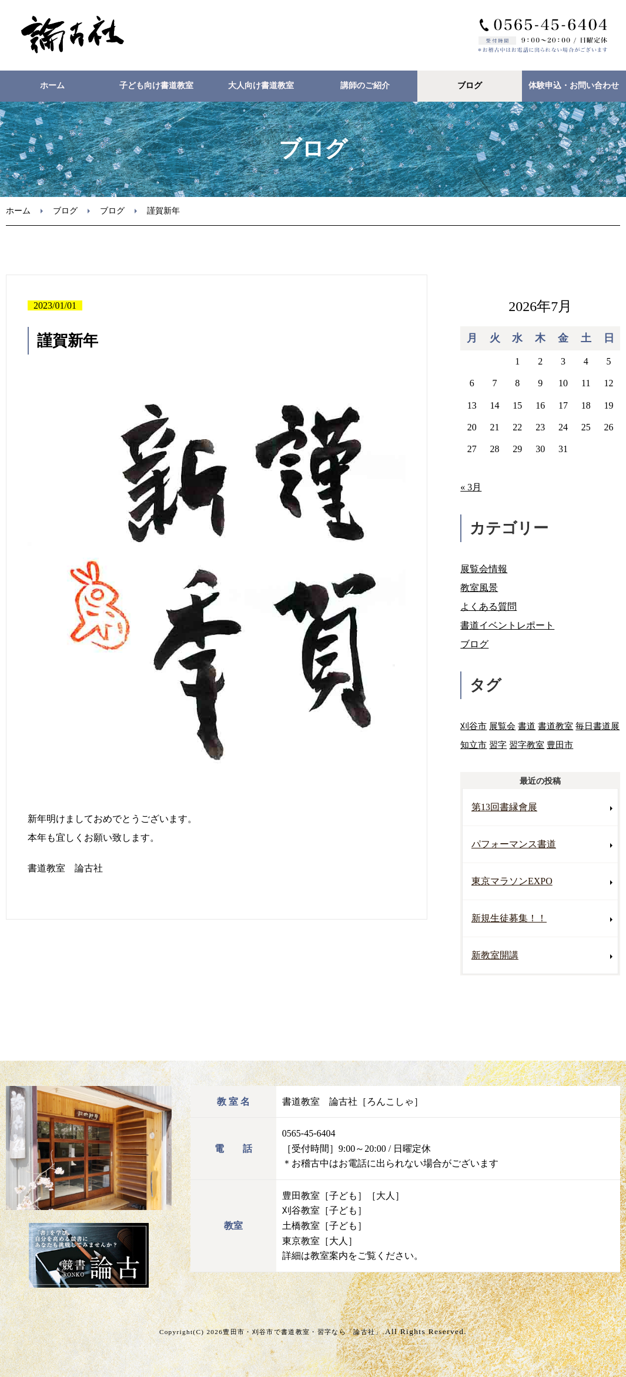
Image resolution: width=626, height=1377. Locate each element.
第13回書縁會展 (504, 807)
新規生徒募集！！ (509, 918)
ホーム (52, 85)
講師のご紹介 (365, 85)
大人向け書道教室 (261, 85)
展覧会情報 (483, 569)
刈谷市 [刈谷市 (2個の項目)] (473, 726)
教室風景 (479, 588)
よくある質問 (488, 606)
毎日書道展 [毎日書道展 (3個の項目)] (597, 726)
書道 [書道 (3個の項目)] (526, 726)
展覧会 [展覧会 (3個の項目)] (502, 726)
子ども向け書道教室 (156, 85)
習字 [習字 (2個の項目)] (498, 745)
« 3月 (470, 487)
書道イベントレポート (507, 625)
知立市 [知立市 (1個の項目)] (473, 745)
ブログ (469, 85)
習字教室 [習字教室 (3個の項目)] (526, 745)
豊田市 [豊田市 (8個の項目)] (560, 745)
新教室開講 (494, 955)
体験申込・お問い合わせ (573, 85)
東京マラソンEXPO (512, 881)
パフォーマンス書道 (513, 844)
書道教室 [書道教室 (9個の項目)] (555, 726)
